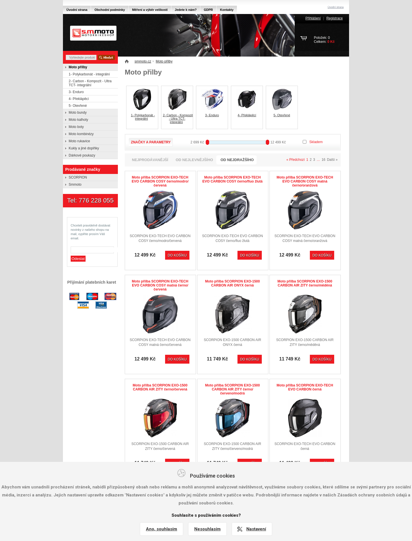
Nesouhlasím (207, 529)
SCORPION (78, 177)
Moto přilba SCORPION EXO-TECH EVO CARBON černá (305, 387)
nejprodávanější (150, 160)
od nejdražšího (237, 160)
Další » (332, 160)
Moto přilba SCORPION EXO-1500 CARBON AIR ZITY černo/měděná (305, 283)
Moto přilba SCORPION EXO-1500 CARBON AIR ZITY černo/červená (160, 387)
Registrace (334, 18)
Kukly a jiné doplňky (84, 148)
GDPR (208, 9)
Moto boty (76, 127)
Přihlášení (312, 18)
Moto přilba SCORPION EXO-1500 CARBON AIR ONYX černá (232, 283)
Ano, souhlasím (161, 529)
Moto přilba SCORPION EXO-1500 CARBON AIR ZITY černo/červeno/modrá (232, 389)
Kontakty (226, 9)
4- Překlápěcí (247, 115)
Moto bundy (78, 113)
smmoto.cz (142, 61)
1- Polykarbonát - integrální (143, 116)
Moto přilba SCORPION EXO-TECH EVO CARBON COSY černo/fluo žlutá (232, 179)
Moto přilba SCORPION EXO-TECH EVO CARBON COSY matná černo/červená (160, 285)
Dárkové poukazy (82, 155)
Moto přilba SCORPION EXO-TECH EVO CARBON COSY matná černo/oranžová (305, 181)
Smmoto (75, 185)
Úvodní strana (76, 9)
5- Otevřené (282, 115)
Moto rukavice (79, 141)
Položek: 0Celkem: (324, 40)
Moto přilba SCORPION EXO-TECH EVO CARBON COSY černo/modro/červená (160, 181)
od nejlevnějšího (194, 160)
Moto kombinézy (81, 134)
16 (323, 160)
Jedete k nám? (186, 9)
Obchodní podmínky (109, 9)
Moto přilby (164, 61)
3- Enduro (212, 115)
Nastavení (256, 529)
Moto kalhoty (78, 120)
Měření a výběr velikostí (150, 9)
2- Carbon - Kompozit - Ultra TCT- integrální (178, 118)
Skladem (316, 142)
